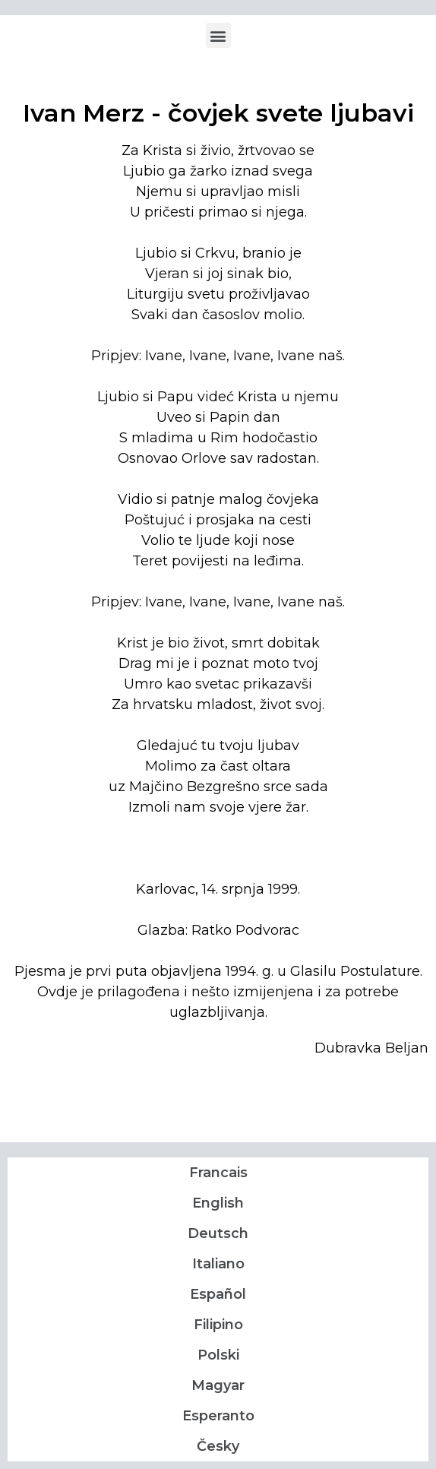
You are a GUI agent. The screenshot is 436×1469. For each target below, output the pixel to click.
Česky (218, 1446)
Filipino (218, 1324)
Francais (218, 1172)
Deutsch (218, 1233)
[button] (218, 35)
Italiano (218, 1263)
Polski (218, 1355)
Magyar (218, 1385)
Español (218, 1294)
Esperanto (218, 1415)
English (218, 1203)
